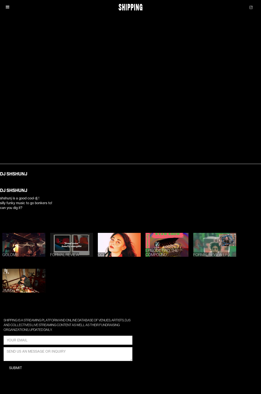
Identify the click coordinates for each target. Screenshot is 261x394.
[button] (7, 7)
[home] (130, 7)
